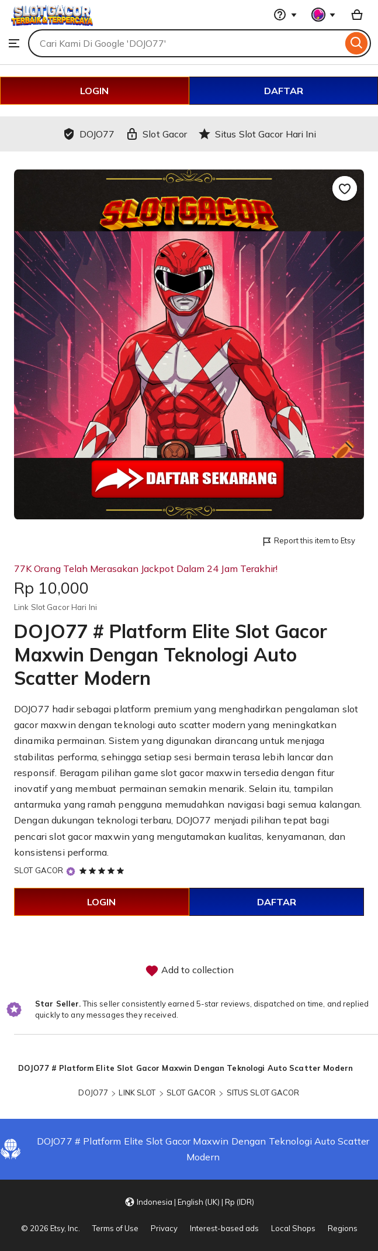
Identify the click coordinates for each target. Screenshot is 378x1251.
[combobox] (185, 43)
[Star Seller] (70, 871)
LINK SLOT (137, 1092)
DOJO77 (32, 709)
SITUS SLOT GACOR (263, 1092)
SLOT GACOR (38, 870)
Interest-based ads (224, 1228)
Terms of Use (115, 1228)
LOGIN (94, 91)
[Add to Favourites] (344, 188)
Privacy (164, 1228)
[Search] (356, 43)
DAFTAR (283, 91)
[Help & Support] (285, 15)
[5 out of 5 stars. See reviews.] (103, 870)
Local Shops (293, 1228)
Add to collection (189, 971)
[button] (189, 1201)
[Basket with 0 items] (357, 15)
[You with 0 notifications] (323, 15)
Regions (343, 1228)
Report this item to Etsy (308, 541)
